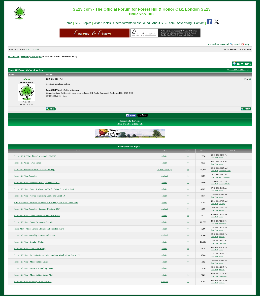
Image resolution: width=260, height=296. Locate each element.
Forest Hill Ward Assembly (25, 176)
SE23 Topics (83, 23)
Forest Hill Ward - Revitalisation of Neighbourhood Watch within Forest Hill (47, 255)
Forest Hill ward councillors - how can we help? (34, 169)
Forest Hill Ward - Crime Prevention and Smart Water (37, 215)
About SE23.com (163, 23)
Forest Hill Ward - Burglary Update (29, 242)
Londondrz (223, 276)
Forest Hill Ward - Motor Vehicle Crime (31, 262)
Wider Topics (102, 23)
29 (188, 169)
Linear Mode (246, 70)
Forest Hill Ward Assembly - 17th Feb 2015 (32, 281)
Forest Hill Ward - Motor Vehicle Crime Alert (33, 275)
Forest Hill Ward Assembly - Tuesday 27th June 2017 (37, 209)
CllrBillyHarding (164, 169)
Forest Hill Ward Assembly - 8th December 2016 (35, 235)
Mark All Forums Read (218, 44)
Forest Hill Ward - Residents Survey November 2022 (37, 182)
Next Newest (136, 124)
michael (164, 176)
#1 (250, 79)
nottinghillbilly (224, 177)
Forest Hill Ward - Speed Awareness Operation (34, 222)
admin (164, 156)
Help (245, 44)
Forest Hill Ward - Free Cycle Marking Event (33, 268)
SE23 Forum (13, 56)
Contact (199, 23)
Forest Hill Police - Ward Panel (27, 163)
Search (235, 44)
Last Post (214, 157)
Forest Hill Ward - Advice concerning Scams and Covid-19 (39, 196)
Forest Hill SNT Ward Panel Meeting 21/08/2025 (35, 156)
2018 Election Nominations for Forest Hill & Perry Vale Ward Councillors (46, 202)
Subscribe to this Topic (130, 121)
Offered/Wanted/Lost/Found (131, 23)
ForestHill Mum (224, 171)
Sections (25, 56)
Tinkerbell (222, 243)
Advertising (184, 23)
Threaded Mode (233, 70)
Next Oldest (123, 124)
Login (27, 49)
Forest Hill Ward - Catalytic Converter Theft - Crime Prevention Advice (45, 189)
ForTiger (222, 204)
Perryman (222, 223)
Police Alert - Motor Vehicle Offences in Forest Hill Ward (39, 229)
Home (68, 23)
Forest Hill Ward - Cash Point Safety (29, 248)
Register (35, 49)
